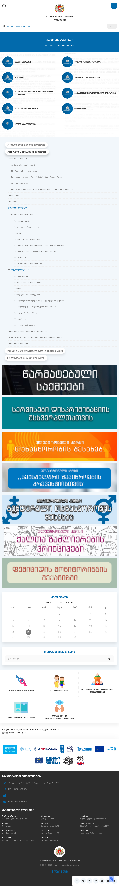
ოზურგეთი (7, 837)
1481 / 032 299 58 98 (17, 789)
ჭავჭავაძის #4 (9, 833)
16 (59, 626)
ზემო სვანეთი (9, 816)
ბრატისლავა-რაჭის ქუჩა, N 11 (94, 826)
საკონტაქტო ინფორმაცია (21, 776)
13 (13, 626)
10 (75, 620)
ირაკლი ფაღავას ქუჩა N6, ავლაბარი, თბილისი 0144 (33, 783)
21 (28, 632)
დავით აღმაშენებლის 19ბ (93, 833)
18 (90, 626)
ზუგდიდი (45, 816)
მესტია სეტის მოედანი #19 (15, 819)
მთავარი (49, 45)
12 (106, 620)
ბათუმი (44, 837)
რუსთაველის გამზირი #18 (93, 819)
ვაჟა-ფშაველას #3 (50, 833)
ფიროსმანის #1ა (49, 840)
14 (28, 626)
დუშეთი (84, 830)
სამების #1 (7, 826)
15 (44, 626)
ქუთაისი (84, 816)
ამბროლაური (87, 823)
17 (75, 626)
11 (90, 620)
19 (106, 626)
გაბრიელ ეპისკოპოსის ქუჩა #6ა (18, 840)
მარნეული (46, 823)
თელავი (45, 830)
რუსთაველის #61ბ (50, 826)
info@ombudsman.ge (17, 801)
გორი (5, 823)
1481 (19, 732)
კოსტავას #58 (47, 819)
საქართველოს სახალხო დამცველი (60, 860)
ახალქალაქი (8, 830)
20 (13, 632)
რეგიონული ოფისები (18, 810)
